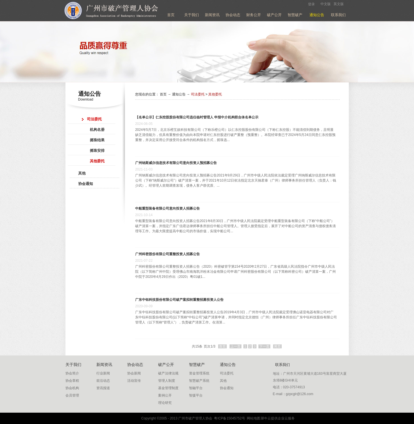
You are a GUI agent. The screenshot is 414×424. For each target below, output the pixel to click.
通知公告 (179, 94)
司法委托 (198, 94)
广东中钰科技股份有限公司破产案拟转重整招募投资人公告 (179, 300)
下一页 (264, 346)
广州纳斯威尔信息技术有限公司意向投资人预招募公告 (176, 163)
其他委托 (215, 94)
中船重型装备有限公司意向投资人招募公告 (167, 208)
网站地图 (253, 418)
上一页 (235, 346)
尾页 (277, 346)
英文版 (339, 4)
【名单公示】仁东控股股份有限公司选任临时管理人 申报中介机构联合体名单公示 (196, 117)
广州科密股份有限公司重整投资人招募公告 (167, 254)
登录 (311, 4)
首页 (171, 15)
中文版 (325, 4)
